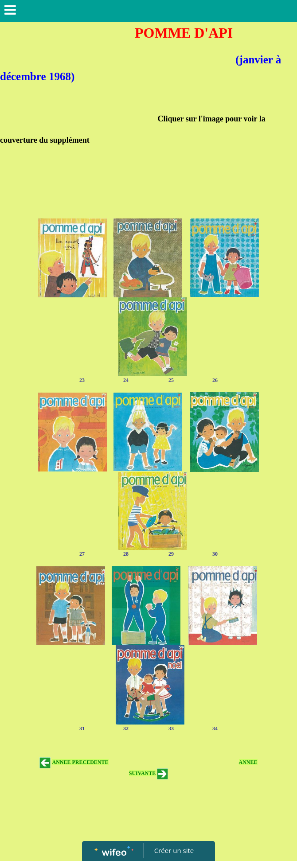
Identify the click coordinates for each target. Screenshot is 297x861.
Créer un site (174, 850)
